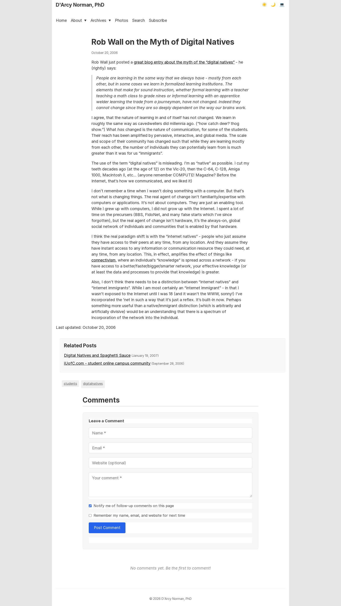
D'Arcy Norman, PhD (80, 5)
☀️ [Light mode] (264, 4)
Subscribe (158, 20)
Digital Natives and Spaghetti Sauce (97, 355)
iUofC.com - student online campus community (107, 363)
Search (138, 20)
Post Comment (107, 527)
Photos (121, 20)
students (70, 383)
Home (61, 20)
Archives (101, 20)
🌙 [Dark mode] (273, 4)
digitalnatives (93, 383)
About (79, 20)
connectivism (103, 260)
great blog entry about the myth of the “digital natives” (184, 62)
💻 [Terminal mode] (281, 4)
